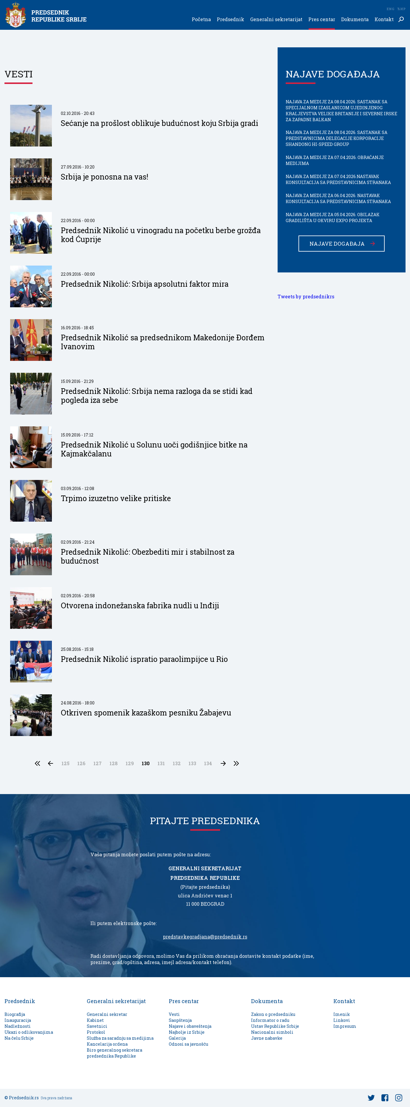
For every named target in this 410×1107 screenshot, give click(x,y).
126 (81, 763)
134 (208, 763)
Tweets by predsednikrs (306, 296)
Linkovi (341, 1020)
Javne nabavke (266, 1038)
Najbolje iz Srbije (187, 1032)
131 (161, 763)
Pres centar (321, 19)
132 (177, 763)
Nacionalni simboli (272, 1032)
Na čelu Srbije (19, 1038)
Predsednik (230, 19)
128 (113, 763)
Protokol (96, 1032)
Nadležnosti (17, 1026)
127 (97, 763)
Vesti (174, 1014)
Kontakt (384, 19)
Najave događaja (337, 243)
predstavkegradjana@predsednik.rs (205, 936)
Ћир (401, 9)
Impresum (344, 1026)
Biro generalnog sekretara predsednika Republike (114, 1053)
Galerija (177, 1038)
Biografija (14, 1014)
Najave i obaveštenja (190, 1026)
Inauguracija (17, 1020)
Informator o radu (270, 1020)
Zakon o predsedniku (273, 1014)
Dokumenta (355, 19)
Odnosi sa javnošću (188, 1044)
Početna (201, 19)
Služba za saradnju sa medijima (120, 1038)
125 (65, 763)
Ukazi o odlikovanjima (28, 1032)
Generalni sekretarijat (276, 19)
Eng (390, 9)
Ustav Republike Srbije (275, 1026)
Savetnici (97, 1026)
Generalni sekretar (107, 1014)
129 (130, 763)
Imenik (341, 1014)
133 (192, 763)
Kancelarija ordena (107, 1044)
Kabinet (95, 1020)
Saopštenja (180, 1020)
